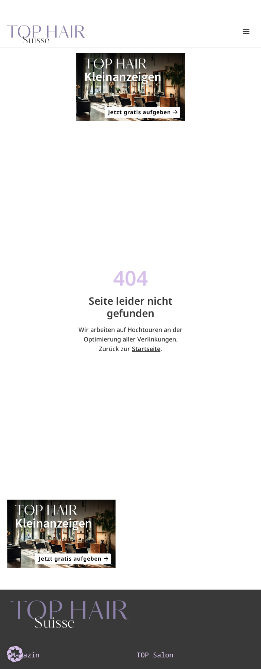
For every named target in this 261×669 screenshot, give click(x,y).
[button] (15, 654)
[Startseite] (46, 31)
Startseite (146, 349)
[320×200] (130, 87)
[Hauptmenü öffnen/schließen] (246, 31)
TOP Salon (155, 655)
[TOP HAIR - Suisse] (69, 614)
